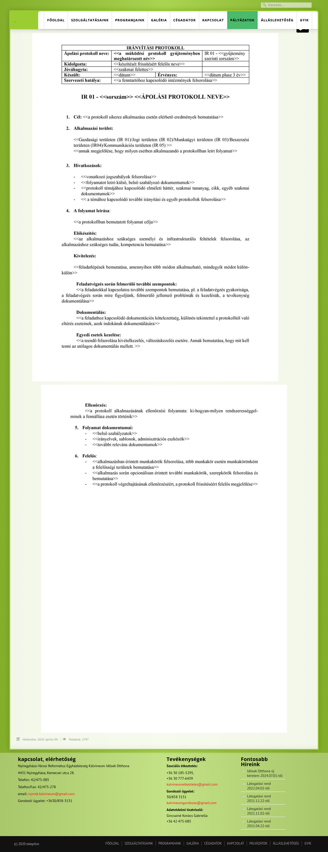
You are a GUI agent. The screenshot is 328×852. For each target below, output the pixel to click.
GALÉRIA (159, 20)
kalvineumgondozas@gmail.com (192, 802)
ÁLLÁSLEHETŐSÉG (277, 20)
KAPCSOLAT (213, 20)
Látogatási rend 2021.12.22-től (259, 798)
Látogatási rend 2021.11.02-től (259, 811)
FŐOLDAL (56, 20)
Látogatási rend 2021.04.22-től (259, 823)
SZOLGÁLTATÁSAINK (90, 20)
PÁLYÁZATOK (242, 20)
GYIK (304, 20)
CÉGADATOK (184, 20)
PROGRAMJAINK (130, 20)
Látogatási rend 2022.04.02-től (259, 785)
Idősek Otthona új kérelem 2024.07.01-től (265, 773)
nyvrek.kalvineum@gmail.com (51, 793)
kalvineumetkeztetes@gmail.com (192, 784)
